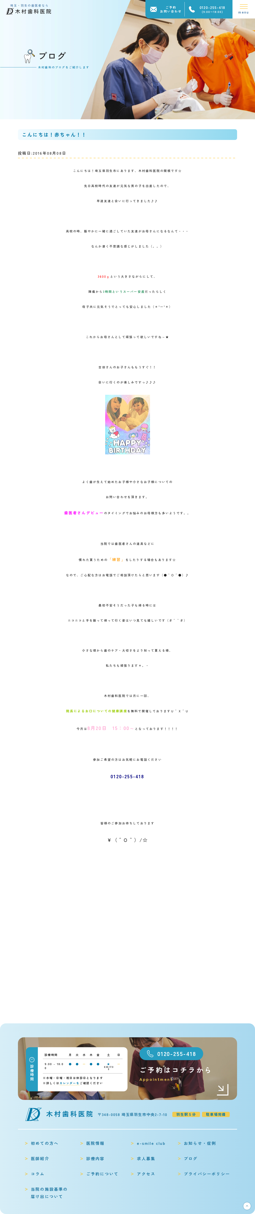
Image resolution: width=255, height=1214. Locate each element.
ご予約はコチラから (184, 1074)
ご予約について (102, 1174)
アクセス (146, 1174)
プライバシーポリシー (207, 1174)
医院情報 (95, 1143)
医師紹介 (40, 1158)
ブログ (191, 1158)
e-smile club (151, 1143)
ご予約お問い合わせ (171, 9)
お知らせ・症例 (200, 1143)
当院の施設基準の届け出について (49, 1192)
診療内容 (95, 1158)
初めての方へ (45, 1143)
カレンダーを (70, 1083)
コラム (38, 1174)
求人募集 (146, 1158)
